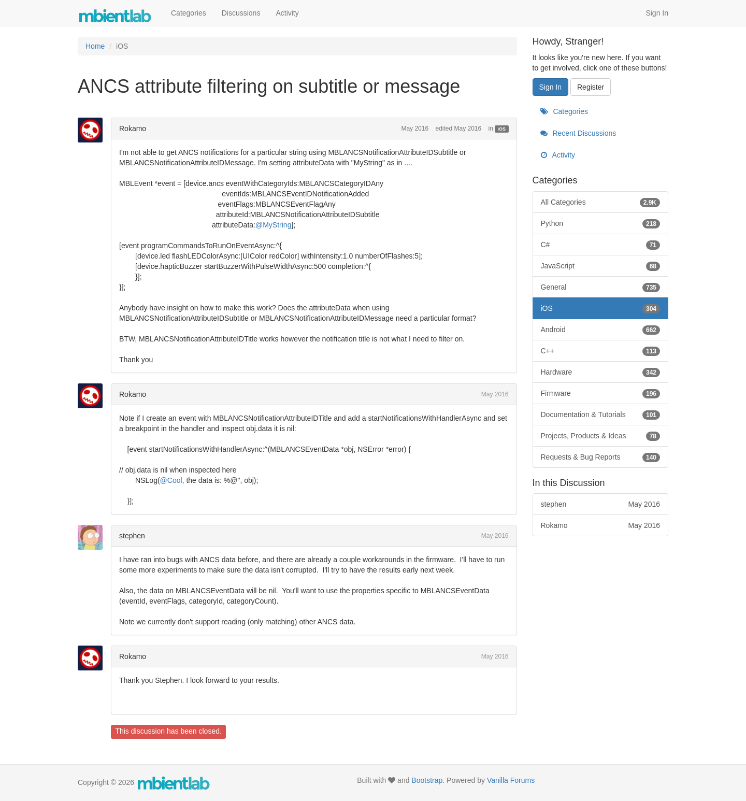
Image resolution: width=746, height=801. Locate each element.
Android (601, 329)
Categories (188, 13)
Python (601, 223)
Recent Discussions (578, 133)
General (601, 287)
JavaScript (601, 266)
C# (601, 244)
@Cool (171, 480)
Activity (287, 13)
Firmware (601, 393)
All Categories (601, 202)
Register (590, 87)
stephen (132, 536)
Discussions (241, 13)
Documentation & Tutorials (601, 414)
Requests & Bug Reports (601, 457)
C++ (601, 351)
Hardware (601, 372)
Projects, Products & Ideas (601, 436)
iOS (502, 129)
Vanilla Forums (511, 780)
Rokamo (132, 128)
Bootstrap (426, 780)
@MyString (273, 225)
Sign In (656, 13)
